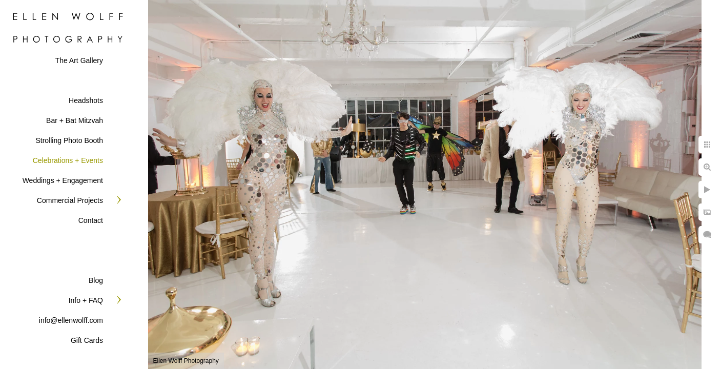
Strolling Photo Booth (69, 140)
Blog (96, 280)
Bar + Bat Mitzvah (74, 120)
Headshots (86, 100)
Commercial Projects (70, 200)
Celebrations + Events (68, 160)
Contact (90, 220)
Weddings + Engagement (63, 180)
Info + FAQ (86, 300)
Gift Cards (87, 340)
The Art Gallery (79, 60)
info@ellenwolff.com (71, 320)
